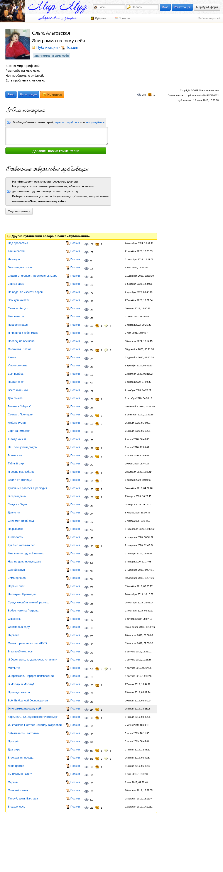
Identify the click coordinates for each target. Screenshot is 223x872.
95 (91, 260)
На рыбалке (16, 528)
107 (91, 244)
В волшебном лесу (20, 651)
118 (91, 277)
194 (91, 481)
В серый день (17, 496)
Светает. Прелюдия (20, 414)
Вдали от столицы (20, 479)
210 (91, 571)
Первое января (18, 324)
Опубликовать (19, 211)
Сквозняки (14, 618)
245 (91, 759)
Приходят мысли (19, 692)
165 (91, 604)
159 (91, 506)
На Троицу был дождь (22, 447)
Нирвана (13, 635)
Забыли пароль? (209, 18)
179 (91, 653)
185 (91, 791)
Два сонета (15, 398)
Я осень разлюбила (21, 471)
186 (91, 497)
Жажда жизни (17, 439)
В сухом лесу (16, 806)
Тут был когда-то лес (21, 545)
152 (91, 375)
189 (91, 334)
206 (91, 563)
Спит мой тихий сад (21, 520)
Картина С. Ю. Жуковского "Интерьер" (33, 716)
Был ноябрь (16, 373)
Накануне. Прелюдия (21, 594)
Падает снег (16, 381)
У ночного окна (17, 365)
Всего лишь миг (18, 390)
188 (91, 595)
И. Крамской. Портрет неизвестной (31, 675)
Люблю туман (17, 422)
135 (91, 318)
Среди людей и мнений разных (28, 602)
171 (91, 456)
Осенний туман (18, 790)
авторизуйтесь (95, 122)
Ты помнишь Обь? (20, 773)
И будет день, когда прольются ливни (32, 659)
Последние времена (21, 341)
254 (91, 350)
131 (91, 309)
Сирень (13, 782)
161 (91, 367)
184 (144, 95)
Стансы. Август (18, 308)
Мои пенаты (16, 316)
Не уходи (14, 259)
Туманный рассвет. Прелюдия (27, 488)
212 (91, 579)
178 (91, 538)
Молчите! (14, 667)
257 (91, 751)
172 (91, 448)
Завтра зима (16, 283)
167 (91, 522)
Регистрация (182, 7)
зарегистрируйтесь (66, 122)
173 (91, 546)
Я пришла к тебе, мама (23, 332)
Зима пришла (17, 577)
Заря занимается (19, 430)
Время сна (15, 455)
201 (91, 587)
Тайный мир (16, 463)
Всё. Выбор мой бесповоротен (28, 700)
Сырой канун (16, 569)
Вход (165, 7)
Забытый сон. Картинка (23, 733)
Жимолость (15, 537)
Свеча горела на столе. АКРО (27, 643)
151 (91, 399)
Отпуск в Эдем (17, 504)
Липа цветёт (16, 765)
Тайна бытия (16, 251)
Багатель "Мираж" (19, 406)
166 (91, 407)
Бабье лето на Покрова (23, 610)
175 (91, 661)
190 (91, 644)
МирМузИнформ (207, 7)
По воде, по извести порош (26, 292)
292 (91, 530)
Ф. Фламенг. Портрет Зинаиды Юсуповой (35, 724)
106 (91, 269)
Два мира (14, 749)
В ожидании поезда (20, 757)
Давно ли (14, 512)
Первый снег (16, 586)
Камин (12, 357)
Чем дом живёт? (18, 300)
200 (91, 800)
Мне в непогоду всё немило (26, 553)
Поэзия (72, 48)
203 (91, 636)
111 (91, 301)
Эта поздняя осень (20, 267)
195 (91, 489)
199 (91, 326)
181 (91, 612)
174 (91, 358)
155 (91, 424)
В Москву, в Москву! (21, 684)
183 (91, 342)
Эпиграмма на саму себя (51, 55)
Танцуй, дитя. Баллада (23, 798)
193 (91, 628)
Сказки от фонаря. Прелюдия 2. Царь (32, 275)
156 (91, 555)
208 (91, 383)
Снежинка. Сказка (20, 349)
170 (91, 465)
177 (91, 620)
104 (91, 293)
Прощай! (13, 741)
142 (91, 416)
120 (91, 285)
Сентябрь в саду (19, 626)
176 (91, 432)
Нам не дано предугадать (24, 561)
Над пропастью (18, 243)
